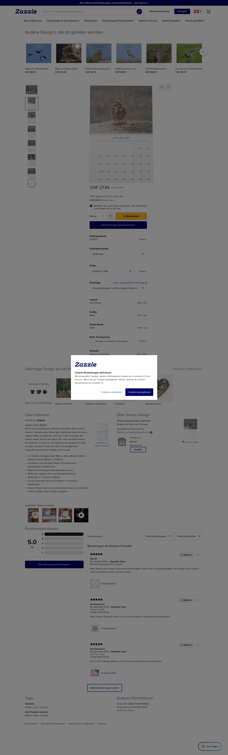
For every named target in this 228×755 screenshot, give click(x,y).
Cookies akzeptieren (139, 392)
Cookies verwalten (111, 392)
